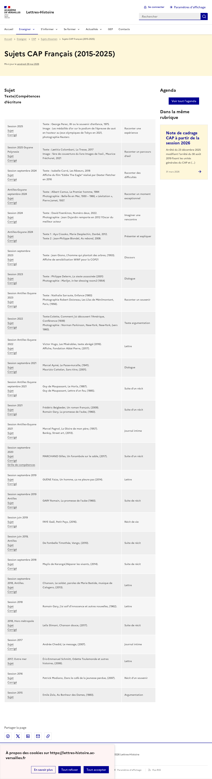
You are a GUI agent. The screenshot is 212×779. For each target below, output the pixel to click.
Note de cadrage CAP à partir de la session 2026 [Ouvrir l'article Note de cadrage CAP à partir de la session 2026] (182, 138)
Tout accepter (96, 770)
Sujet (11, 131)
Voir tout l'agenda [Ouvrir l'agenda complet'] (184, 101)
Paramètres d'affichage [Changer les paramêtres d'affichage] (190, 7)
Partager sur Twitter (17, 736)
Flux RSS (156, 770)
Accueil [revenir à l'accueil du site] (8, 39)
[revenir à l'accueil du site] (40, 12)
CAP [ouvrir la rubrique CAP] (34, 39)
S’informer (47, 29)
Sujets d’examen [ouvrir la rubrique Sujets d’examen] (49, 39)
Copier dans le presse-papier (48, 736)
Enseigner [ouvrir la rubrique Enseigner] (22, 39)
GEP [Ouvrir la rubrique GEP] (110, 29)
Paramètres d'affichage (129, 770)
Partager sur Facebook (7, 736)
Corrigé (12, 135)
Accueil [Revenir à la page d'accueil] (8, 29)
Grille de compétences (21, 465)
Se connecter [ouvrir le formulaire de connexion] (156, 7)
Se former (70, 29)
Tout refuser (69, 770)
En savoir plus (43, 770)
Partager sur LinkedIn (28, 736)
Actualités (92, 29)
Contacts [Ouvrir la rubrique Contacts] (124, 29)
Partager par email (38, 736)
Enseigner (25, 29)
